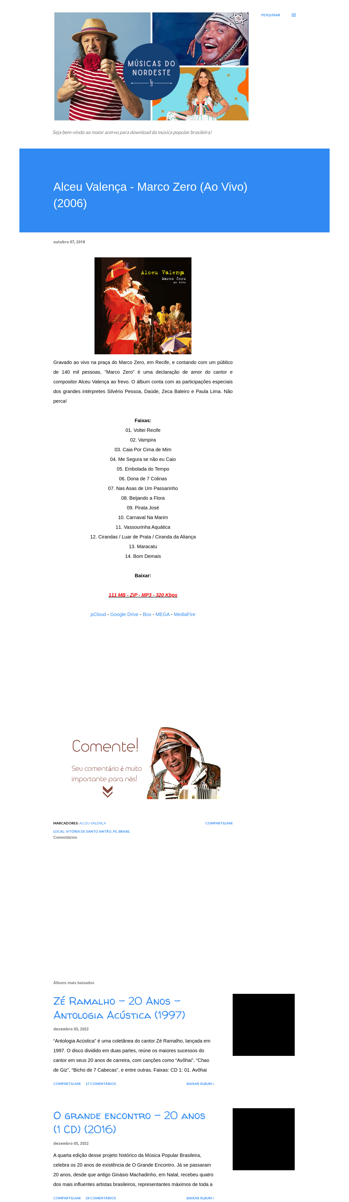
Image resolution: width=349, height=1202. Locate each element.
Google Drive (124, 614)
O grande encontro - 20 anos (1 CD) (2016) (129, 1122)
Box (147, 614)
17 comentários (101, 1084)
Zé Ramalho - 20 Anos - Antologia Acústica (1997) (119, 1008)
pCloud (98, 614)
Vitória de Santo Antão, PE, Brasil (98, 831)
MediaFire (184, 614)
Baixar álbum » (200, 1084)
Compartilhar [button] (219, 823)
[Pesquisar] (270, 15)
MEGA (163, 614)
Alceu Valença (92, 823)
